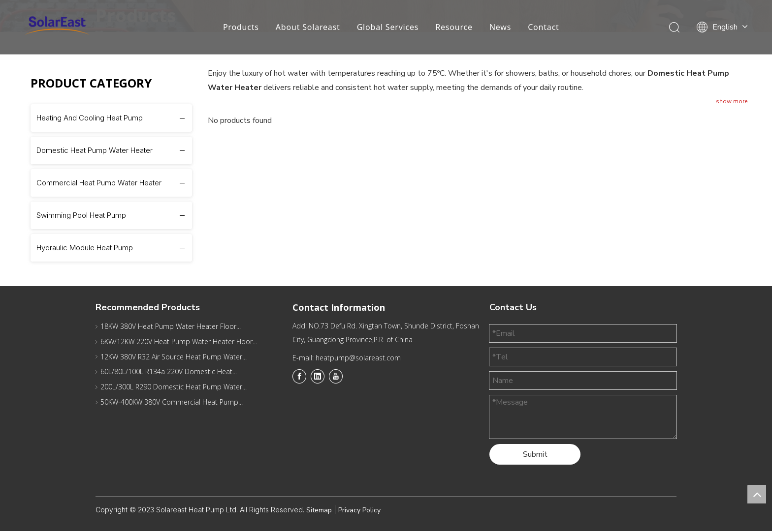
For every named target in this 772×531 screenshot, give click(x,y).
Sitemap (319, 510)
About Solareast (307, 27)
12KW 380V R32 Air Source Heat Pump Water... (173, 356)
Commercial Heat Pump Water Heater (98, 182)
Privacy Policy (359, 510)
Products (240, 27)
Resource (454, 27)
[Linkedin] (317, 376)
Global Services (387, 27)
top (756, 494)
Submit (535, 454)
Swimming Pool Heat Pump (81, 215)
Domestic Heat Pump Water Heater (94, 150)
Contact (543, 27)
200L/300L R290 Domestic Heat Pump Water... (173, 386)
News (500, 27)
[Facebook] (299, 376)
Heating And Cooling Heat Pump (89, 117)
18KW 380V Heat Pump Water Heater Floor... (170, 326)
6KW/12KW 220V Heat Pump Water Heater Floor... (178, 341)
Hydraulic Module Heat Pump (84, 247)
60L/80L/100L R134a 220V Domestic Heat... (168, 371)
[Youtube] (336, 376)
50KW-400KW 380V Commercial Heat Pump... (171, 402)
